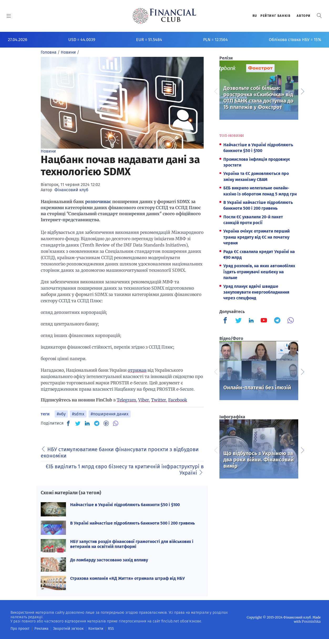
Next (302, 90)
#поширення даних (109, 413)
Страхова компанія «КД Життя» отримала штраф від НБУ (127, 578)
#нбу (61, 413)
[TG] (96, 423)
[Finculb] (226, 321)
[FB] (68, 423)
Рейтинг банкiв (275, 16)
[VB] (115, 423)
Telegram (126, 399)
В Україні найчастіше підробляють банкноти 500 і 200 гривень (132, 523)
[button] (319, 15)
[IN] (87, 423)
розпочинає (98, 201)
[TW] (77, 423)
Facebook (177, 399)
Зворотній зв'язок (63, 628)
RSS (102, 628)
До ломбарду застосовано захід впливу (109, 559)
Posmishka (312, 621)
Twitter (158, 399)
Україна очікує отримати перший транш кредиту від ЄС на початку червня (256, 237)
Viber (143, 399)
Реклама (38, 628)
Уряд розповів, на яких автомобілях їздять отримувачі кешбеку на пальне (259, 271)
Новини (48, 151)
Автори (304, 16)
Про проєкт (19, 628)
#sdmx (78, 413)
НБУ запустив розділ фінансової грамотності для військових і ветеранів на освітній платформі (131, 544)
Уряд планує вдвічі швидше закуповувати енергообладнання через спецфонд (256, 292)
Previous (215, 90)
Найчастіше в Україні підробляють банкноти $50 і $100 (125, 504)
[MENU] (8, 16)
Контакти (87, 628)
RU (255, 16)
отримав (137, 370)
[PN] (106, 423)
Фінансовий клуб (71, 189)
